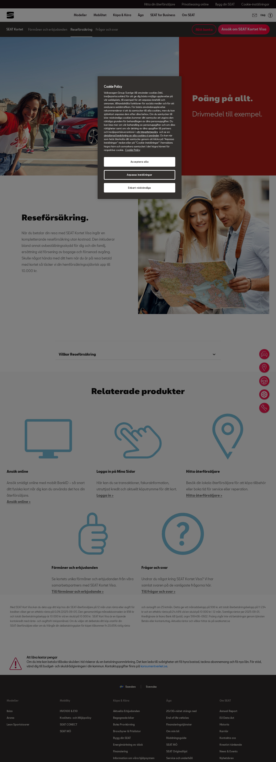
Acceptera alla (140, 161)
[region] (140, 137)
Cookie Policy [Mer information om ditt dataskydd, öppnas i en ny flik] (132, 150)
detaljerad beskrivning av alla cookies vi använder (131, 135)
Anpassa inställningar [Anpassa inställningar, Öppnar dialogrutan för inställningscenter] (139, 174)
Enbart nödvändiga (139, 187)
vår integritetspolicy (147, 132)
